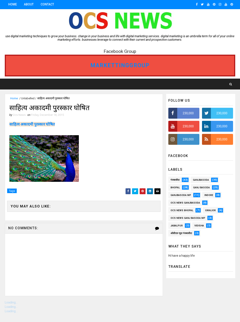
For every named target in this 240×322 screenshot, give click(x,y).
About (29, 4)
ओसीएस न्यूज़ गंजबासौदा (181, 233)
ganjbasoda (201, 180)
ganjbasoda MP (180, 195)
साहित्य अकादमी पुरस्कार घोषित (32, 124)
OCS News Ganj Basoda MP (187, 218)
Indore (208, 195)
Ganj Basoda (201, 187)
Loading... (11, 302)
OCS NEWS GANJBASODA (185, 202)
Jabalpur (176, 225)
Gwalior (210, 210)
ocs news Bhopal (181, 210)
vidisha (199, 225)
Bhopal (175, 187)
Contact (47, 4)
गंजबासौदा (175, 180)
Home (12, 4)
